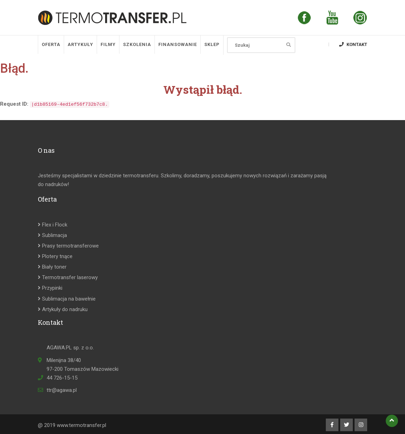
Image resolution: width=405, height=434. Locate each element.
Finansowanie (177, 44)
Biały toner (52, 267)
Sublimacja (52, 235)
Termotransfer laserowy (68, 277)
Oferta (51, 44)
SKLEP (212, 44)
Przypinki (50, 288)
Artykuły (80, 44)
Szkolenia (137, 44)
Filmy (108, 44)
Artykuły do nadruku (63, 309)
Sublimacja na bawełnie (67, 299)
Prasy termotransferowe (68, 246)
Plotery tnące (55, 256)
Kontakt (353, 44)
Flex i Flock (52, 225)
